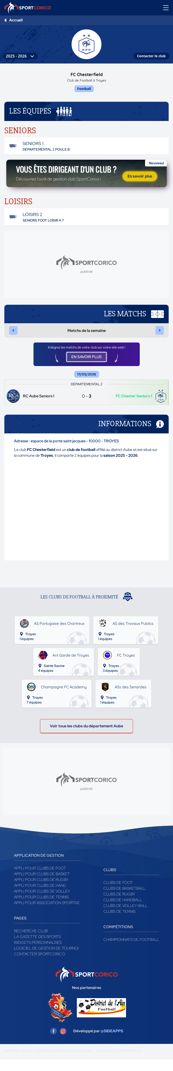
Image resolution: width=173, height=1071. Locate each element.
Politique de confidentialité (119, 1062)
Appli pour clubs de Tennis (41, 908)
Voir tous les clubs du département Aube (86, 737)
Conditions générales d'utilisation (64, 1062)
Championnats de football (131, 951)
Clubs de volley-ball (125, 917)
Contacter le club (151, 56)
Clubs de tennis (119, 922)
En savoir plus (139, 181)
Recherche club (31, 942)
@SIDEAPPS (112, 1042)
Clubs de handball (122, 911)
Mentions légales (18, 1062)
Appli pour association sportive (47, 914)
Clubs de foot (118, 894)
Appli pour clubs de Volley (42, 902)
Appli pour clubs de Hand (40, 897)
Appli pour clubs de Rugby (41, 891)
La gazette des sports (37, 948)
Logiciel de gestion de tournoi (46, 959)
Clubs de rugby (119, 905)
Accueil (16, 20)
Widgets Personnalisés (38, 954)
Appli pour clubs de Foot (40, 879)
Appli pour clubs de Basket (42, 885)
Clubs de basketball (124, 899)
